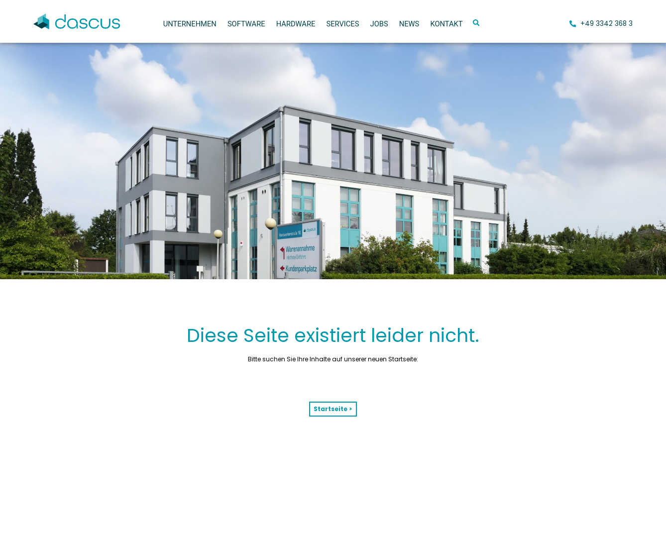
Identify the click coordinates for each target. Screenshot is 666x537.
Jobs (379, 23)
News (409, 23)
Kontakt (446, 23)
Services (342, 23)
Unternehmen (190, 23)
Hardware (296, 23)
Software (246, 23)
